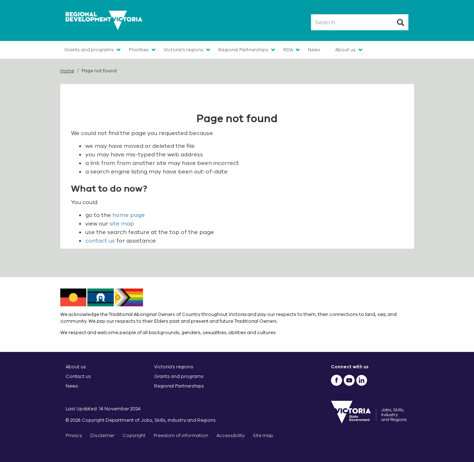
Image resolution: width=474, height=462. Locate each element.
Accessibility (230, 435)
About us (345, 50)
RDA (288, 50)
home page (128, 215)
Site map (263, 435)
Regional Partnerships (243, 50)
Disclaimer (102, 435)
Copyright (134, 435)
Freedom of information (181, 435)
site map (121, 224)
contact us (100, 241)
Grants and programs (89, 50)
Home (67, 71)
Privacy (74, 435)
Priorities (139, 50)
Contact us (78, 376)
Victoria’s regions (173, 367)
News (314, 50)
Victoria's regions (183, 50)
